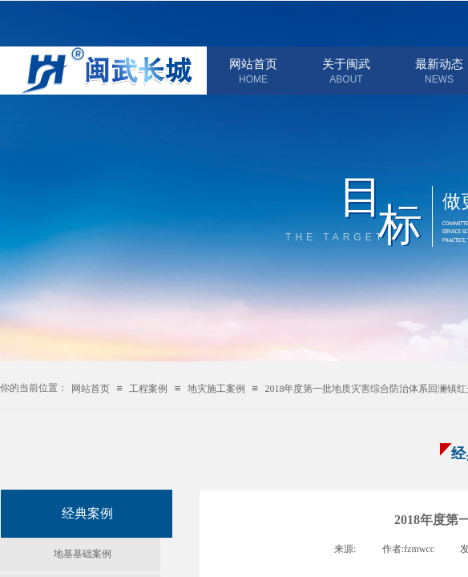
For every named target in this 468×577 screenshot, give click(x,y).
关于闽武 (346, 64)
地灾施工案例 (216, 388)
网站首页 (253, 64)
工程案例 (148, 388)
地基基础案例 (82, 553)
